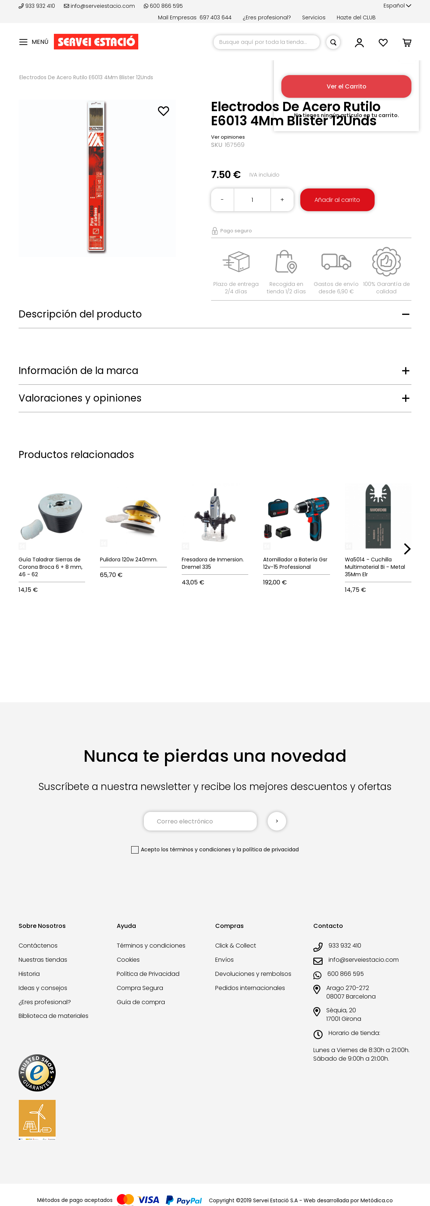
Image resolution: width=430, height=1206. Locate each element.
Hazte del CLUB (356, 17)
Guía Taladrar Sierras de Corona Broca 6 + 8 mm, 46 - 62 (51, 567)
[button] (397, 6)
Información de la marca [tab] (78, 370)
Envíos (224, 959)
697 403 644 (216, 17)
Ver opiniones (228, 137)
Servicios (314, 17)
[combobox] (267, 42)
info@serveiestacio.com (99, 6)
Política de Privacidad (148, 974)
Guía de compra (141, 1002)
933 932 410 (37, 6)
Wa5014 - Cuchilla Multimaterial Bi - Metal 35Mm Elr (375, 567)
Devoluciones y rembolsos (253, 974)
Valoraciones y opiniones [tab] (80, 398)
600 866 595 (163, 6)
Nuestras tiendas (43, 959)
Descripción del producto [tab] (80, 314)
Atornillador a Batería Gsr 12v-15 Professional (295, 563)
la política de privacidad (268, 849)
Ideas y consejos (43, 988)
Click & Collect (235, 945)
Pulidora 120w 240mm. (129, 559)
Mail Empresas (177, 17)
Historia (29, 974)
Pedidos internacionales (250, 988)
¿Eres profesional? (267, 17)
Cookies (128, 959)
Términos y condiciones (151, 945)
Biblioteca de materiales (53, 1016)
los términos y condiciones (196, 849)
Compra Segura (140, 988)
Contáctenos (38, 945)
